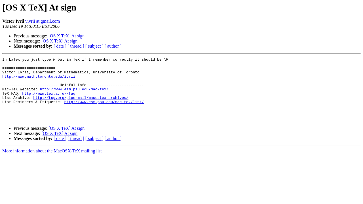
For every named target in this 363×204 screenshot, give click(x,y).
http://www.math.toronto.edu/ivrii (38, 80)
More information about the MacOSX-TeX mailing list (52, 162)
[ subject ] (94, 46)
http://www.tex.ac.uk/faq (48, 100)
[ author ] (113, 46)
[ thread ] (75, 46)
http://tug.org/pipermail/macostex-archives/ (80, 106)
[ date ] (60, 46)
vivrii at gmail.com (42, 21)
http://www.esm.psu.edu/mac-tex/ (74, 95)
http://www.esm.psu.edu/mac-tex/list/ (104, 111)
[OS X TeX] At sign (66, 35)
